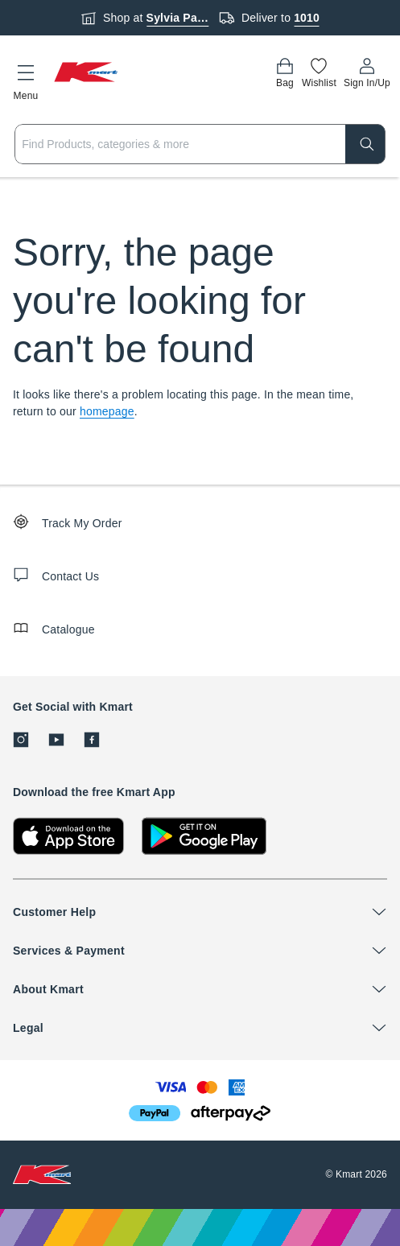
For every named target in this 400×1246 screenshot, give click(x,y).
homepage (107, 411)
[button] (25, 80)
